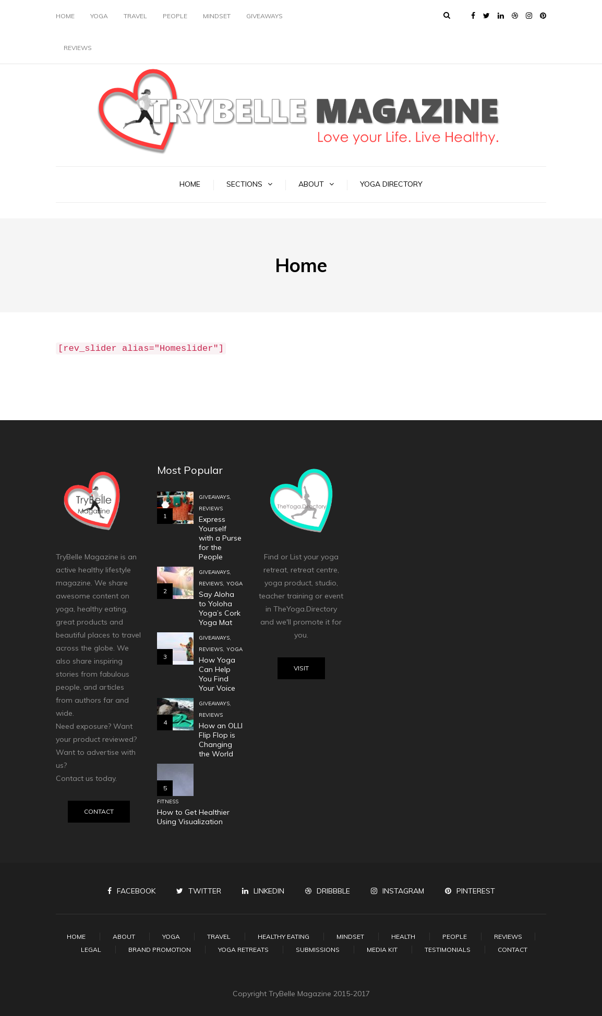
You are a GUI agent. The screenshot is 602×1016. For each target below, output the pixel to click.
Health (403, 936)
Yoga (99, 16)
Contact (99, 811)
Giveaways (264, 16)
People (175, 16)
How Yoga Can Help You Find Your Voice (217, 674)
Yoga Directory (391, 184)
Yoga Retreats (243, 949)
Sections (244, 184)
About (311, 184)
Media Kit (382, 949)
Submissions (318, 949)
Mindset (217, 16)
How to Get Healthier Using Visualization (193, 816)
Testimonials (448, 949)
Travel (135, 16)
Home (65, 16)
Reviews (78, 48)
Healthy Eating (283, 936)
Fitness (167, 802)
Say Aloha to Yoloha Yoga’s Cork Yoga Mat (219, 608)
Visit (301, 668)
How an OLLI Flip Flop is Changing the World (221, 739)
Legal (91, 949)
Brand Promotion (159, 949)
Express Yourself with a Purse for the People (220, 538)
